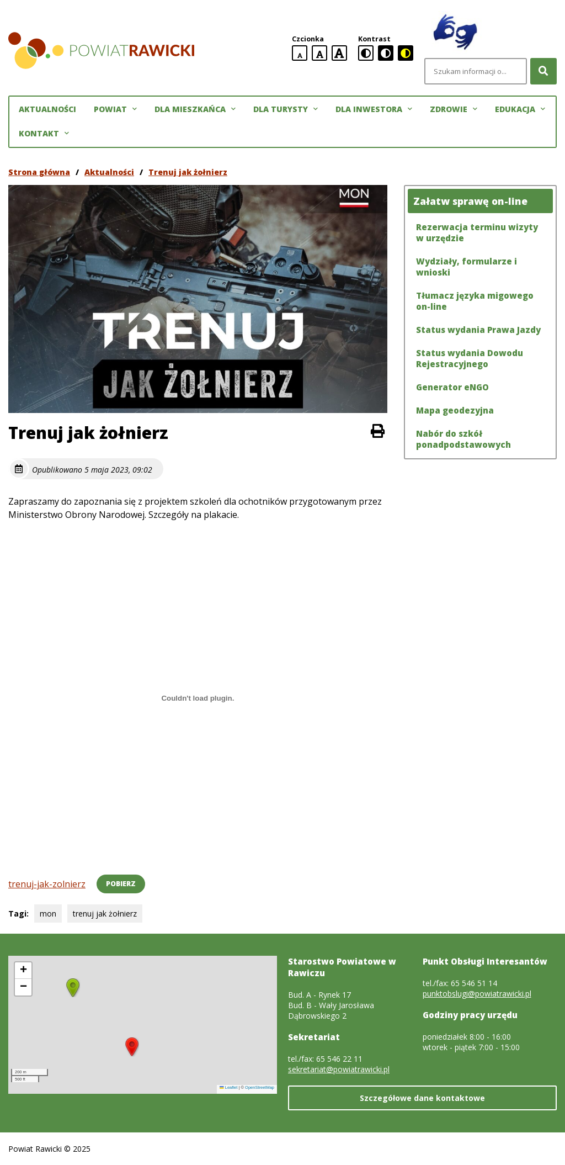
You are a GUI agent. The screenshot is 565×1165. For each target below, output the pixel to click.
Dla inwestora (373, 109)
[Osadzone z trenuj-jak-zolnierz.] (197, 698)
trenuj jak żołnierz (105, 913)
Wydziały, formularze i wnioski (466, 267)
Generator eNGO (452, 387)
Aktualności (47, 109)
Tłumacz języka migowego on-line (475, 301)
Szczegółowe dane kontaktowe (422, 1098)
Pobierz (121, 883)
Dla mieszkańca (195, 109)
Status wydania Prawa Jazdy (478, 329)
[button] (132, 1047)
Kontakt (44, 134)
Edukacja (520, 109)
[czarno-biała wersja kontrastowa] (385, 53)
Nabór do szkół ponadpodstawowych (463, 439)
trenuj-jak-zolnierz (47, 884)
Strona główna (39, 172)
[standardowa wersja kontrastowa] (366, 53)
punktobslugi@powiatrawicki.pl (477, 993)
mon (48, 913)
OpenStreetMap (259, 1087)
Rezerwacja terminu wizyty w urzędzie (477, 232)
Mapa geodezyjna (455, 410)
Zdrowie (453, 109)
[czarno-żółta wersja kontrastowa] (405, 53)
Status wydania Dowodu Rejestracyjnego (469, 358)
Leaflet (228, 1087)
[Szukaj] (543, 71)
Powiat (115, 109)
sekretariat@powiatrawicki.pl (339, 1069)
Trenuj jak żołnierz (187, 172)
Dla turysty (285, 109)
